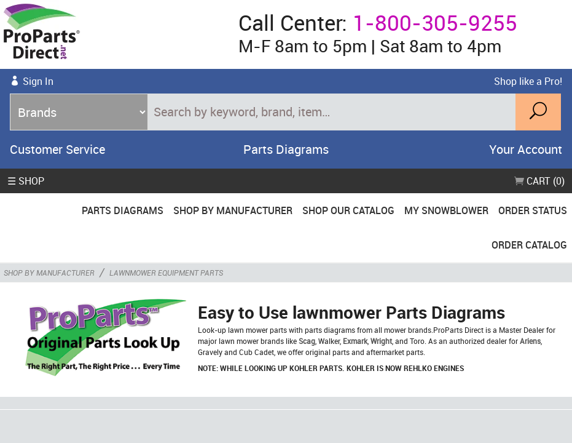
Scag (307, 341)
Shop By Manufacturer (232, 210)
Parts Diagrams (286, 149)
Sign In (38, 81)
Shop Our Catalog (348, 210)
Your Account (525, 149)
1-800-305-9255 (435, 22)
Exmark (355, 341)
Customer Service (57, 149)
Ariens (530, 341)
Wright (381, 341)
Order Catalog (529, 245)
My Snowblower (446, 210)
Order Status (532, 210)
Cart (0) (539, 181)
